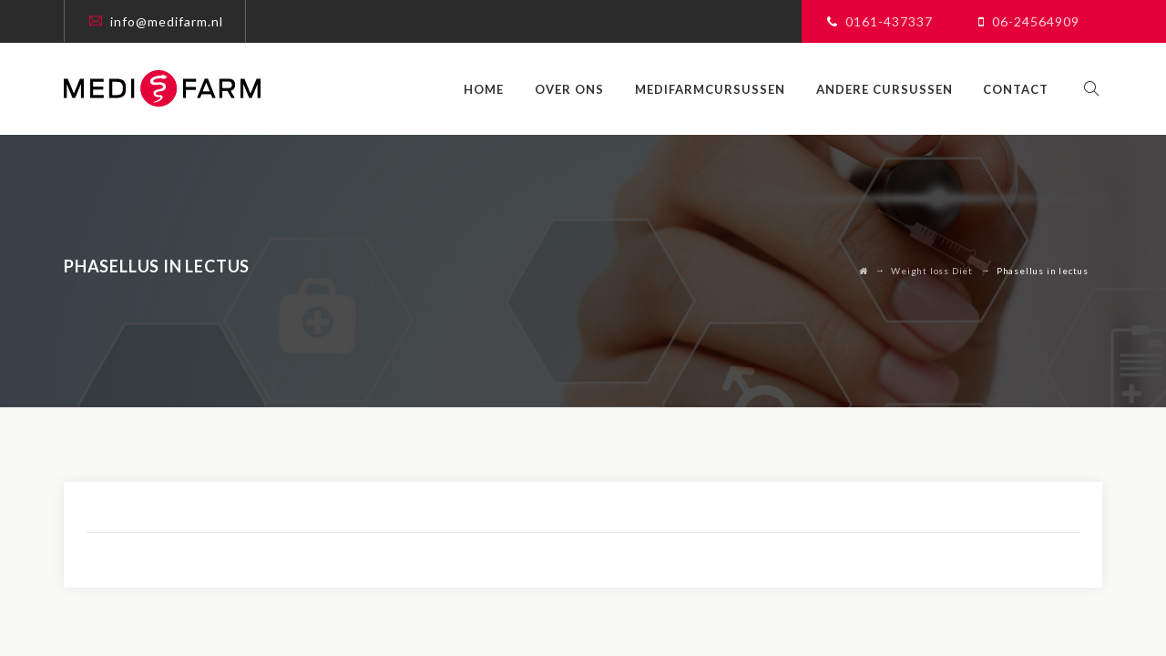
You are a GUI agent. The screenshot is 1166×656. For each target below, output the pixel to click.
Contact (1025, 89)
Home (493, 89)
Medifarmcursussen (719, 89)
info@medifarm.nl (166, 21)
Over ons (578, 89)
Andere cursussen (892, 89)
